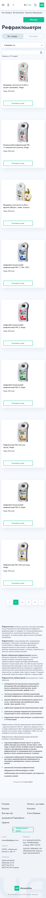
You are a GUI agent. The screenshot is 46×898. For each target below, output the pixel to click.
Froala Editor (28, 782)
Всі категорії (18, 13)
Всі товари (12, 36)
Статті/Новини (33, 813)
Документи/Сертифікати (13, 817)
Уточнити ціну (18, 103)
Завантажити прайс (20, 829)
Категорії (33, 36)
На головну (6, 13)
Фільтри (33, 19)
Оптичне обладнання (33, 13)
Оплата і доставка (35, 804)
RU (25, 5)
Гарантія (5, 822)
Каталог (5, 808)
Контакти (31, 808)
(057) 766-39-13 (8, 865)
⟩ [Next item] (41, 602)
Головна (5, 804)
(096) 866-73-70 (8, 863)
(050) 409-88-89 (8, 860)
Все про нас (7, 813)
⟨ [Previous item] (9, 602)
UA (30, 5)
